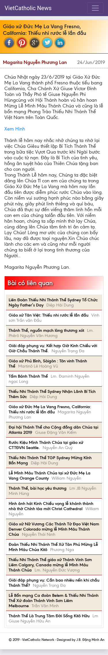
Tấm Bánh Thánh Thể (28, 376)
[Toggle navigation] (95, 8)
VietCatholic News (28, 8)
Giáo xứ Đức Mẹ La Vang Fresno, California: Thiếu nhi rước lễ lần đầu (50, 409)
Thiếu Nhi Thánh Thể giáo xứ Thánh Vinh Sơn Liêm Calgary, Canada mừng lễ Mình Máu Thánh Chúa (50, 565)
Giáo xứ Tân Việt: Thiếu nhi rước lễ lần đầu (48, 315)
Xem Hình (14, 129)
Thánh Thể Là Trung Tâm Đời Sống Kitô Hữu (49, 615)
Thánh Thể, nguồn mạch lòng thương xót (46, 330)
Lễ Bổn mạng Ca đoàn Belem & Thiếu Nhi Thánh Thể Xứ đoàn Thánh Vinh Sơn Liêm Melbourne (53, 600)
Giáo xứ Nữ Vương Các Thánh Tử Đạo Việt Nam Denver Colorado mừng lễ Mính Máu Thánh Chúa (54, 529)
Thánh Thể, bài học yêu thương (38, 488)
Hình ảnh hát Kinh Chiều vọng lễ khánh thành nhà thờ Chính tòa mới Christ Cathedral (51, 506)
